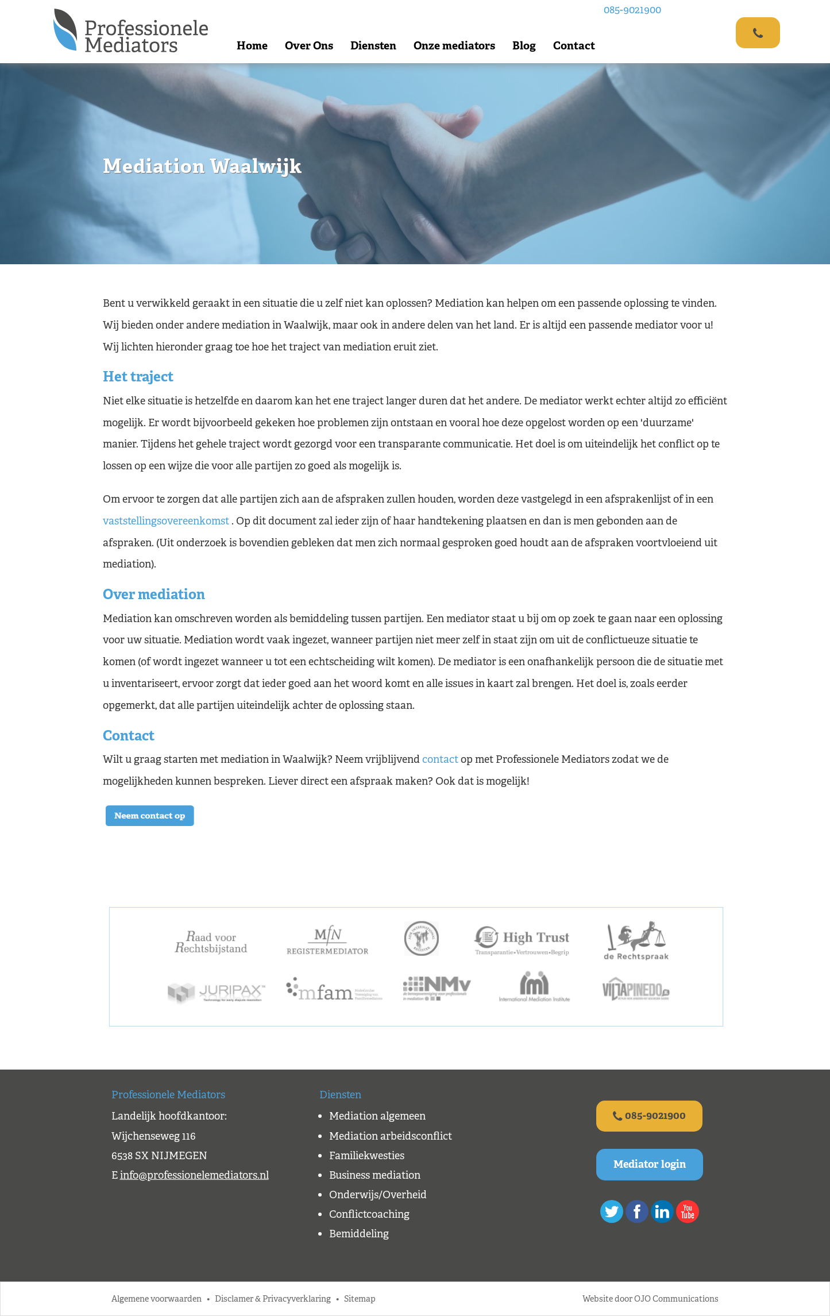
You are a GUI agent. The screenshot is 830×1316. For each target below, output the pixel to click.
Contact (575, 45)
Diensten (374, 45)
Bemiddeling (359, 1234)
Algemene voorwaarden (156, 1299)
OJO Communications (676, 1299)
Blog (524, 45)
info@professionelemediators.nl (194, 1175)
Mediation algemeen (377, 1116)
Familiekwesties (366, 1156)
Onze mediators (455, 45)
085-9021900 (633, 10)
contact (440, 759)
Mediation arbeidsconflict (390, 1136)
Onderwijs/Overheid (378, 1195)
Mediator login (649, 1165)
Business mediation (374, 1175)
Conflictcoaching (369, 1214)
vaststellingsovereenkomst (166, 521)
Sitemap (360, 1299)
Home (252, 45)
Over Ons (309, 45)
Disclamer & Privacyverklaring (273, 1299)
